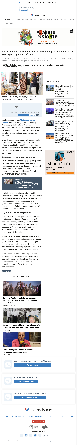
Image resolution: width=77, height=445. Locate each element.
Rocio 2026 (47, 3)
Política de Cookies (59, 441)
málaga (49, 19)
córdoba (71, 19)
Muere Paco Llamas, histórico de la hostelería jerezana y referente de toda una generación (21, 326)
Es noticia (23, 3)
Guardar (32, 115)
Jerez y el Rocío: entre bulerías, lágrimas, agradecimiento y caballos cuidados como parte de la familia (20, 300)
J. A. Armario (7, 354)
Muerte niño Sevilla (35, 3)
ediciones (5, 23)
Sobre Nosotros (32, 441)
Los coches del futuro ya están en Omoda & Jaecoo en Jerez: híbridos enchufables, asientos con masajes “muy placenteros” (60, 125)
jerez (18, 19)
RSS (68, 441)
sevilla (42, 19)
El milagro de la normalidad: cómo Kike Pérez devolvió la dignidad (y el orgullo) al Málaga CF (60, 102)
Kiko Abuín (6, 330)
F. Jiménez (27, 107)
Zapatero (55, 3)
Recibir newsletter (29, 397)
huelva (56, 19)
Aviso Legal (49, 441)
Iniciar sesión (24, 10)
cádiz (36, 19)
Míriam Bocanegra (9, 305)
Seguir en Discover (27, 7)
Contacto (41, 441)
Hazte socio (38, 421)
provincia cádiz (27, 19)
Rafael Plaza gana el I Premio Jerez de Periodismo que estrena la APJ (18, 351)
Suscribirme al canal (26, 381)
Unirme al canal (32, 365)
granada (63, 19)
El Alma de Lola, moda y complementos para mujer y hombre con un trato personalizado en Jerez (33, 66)
